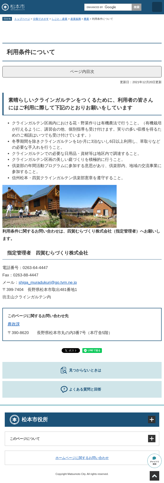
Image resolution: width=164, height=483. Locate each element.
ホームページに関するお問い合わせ (82, 458)
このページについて (25, 439)
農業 (86, 18)
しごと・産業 (59, 18)
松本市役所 (35, 419)
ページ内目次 (82, 71)
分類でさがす (41, 18)
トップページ (22, 18)
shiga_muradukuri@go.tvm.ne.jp (48, 282)
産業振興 (75, 18)
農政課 (14, 324)
